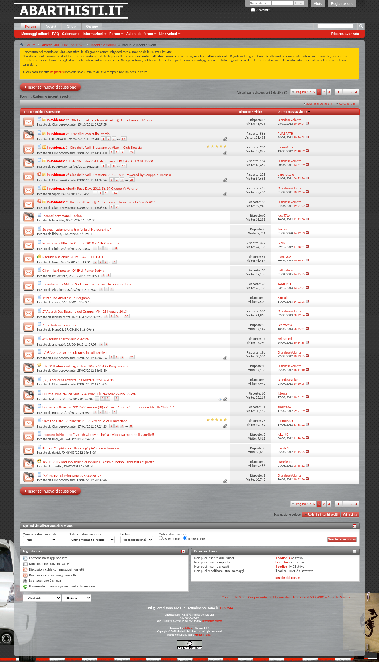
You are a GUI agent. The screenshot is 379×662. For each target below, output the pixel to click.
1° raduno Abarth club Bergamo (66, 298)
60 (263, 393)
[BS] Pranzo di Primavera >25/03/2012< (71, 475)
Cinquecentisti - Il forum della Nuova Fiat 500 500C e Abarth (293, 597)
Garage (92, 26)
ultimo (351, 92)
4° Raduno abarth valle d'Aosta (65, 339)
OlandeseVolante (64, 124)
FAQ (55, 34)
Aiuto (318, 4)
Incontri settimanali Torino (62, 216)
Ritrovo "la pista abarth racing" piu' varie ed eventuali (82, 448)
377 (262, 243)
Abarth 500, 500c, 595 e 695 (63, 45)
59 (123, 138)
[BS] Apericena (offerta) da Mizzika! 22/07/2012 (78, 380)
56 (126, 316)
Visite (258, 112)
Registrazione (342, 4)
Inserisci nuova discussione (50, 87)
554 (262, 311)
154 (262, 161)
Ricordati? (260, 10)
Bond (55, 413)
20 (131, 357)
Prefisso (125, 534)
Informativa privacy (212, 620)
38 (115, 248)
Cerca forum (347, 103)
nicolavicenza (61, 317)
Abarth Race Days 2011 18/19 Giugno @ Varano (102, 188)
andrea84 (58, 344)
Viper (55, 194)
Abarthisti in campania (59, 325)
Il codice (281, 567)
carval (56, 302)
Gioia (55, 249)
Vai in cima (350, 514)
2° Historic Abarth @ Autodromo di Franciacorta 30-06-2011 (111, 202)
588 (262, 134)
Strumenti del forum (319, 103)
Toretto (57, 466)
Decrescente (194, 538)
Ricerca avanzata (345, 34)
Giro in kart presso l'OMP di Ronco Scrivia (73, 270)
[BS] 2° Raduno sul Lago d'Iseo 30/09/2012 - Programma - (85, 366)
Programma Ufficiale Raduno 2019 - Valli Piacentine (80, 243)
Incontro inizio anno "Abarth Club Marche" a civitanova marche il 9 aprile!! (98, 434)
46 (115, 193)
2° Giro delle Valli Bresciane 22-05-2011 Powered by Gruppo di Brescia (118, 175)
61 (263, 257)
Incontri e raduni (103, 45)
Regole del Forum (287, 578)
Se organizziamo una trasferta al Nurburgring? (76, 229)
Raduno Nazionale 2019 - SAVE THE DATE (73, 257)
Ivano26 (57, 330)
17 (263, 339)
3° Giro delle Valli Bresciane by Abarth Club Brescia (104, 147)
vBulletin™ (189, 628)
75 (263, 421)
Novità (51, 26)
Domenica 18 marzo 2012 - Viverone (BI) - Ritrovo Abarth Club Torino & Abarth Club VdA (108, 407)
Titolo (28, 112)
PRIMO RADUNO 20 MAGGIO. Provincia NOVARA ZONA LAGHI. (89, 393)
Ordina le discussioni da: (85, 534)
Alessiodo (58, 290)
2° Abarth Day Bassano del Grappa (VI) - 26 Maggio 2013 (84, 311)
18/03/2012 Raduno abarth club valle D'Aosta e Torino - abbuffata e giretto (98, 462)
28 (131, 179)
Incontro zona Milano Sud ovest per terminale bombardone (86, 284)
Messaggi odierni (35, 34)
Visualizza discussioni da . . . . (43, 534)
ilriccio (56, 234)
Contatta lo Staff (234, 597)
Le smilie (281, 562)
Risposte (245, 112)
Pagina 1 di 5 (305, 92)
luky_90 (57, 439)
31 (263, 407)
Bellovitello (59, 276)
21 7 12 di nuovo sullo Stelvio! (88, 134)
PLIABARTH (59, 139)
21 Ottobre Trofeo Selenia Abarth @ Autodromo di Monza (109, 120)
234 (262, 147)
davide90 (58, 453)
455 (262, 188)
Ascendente (169, 538)
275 (262, 175)
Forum (30, 26)
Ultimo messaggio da (294, 112)
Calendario (71, 34)
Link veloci (168, 34)
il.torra (56, 399)
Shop (71, 26)
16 (123, 166)
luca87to (58, 220)
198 (262, 352)
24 (131, 152)
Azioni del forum (139, 34)
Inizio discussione (47, 112)
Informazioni (93, 34)
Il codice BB (283, 558)
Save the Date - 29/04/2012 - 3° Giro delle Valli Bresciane (85, 421)
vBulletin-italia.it (203, 634)
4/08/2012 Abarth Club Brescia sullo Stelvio (75, 352)
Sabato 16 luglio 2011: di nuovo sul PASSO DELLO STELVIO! (109, 161)
